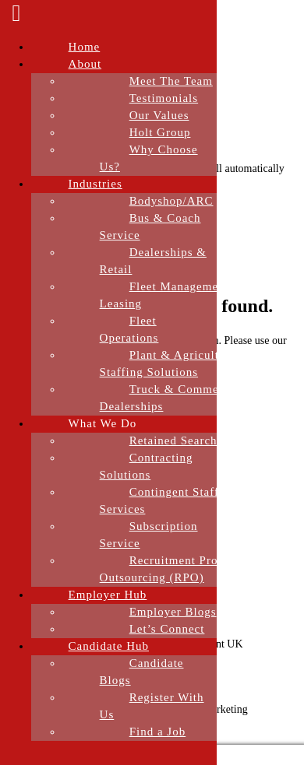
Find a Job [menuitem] (157, 731)
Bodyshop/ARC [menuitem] (171, 201)
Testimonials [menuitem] (163, 98)
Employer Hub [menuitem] (108, 594)
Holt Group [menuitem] (160, 132)
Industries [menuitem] (95, 183)
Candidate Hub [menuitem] (109, 646)
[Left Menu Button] (16, 16)
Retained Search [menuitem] (173, 440)
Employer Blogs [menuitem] (173, 611)
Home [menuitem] (85, 46)
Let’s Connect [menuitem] (167, 629)
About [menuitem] (85, 64)
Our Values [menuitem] (159, 115)
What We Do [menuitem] (103, 423)
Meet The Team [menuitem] (171, 81)
